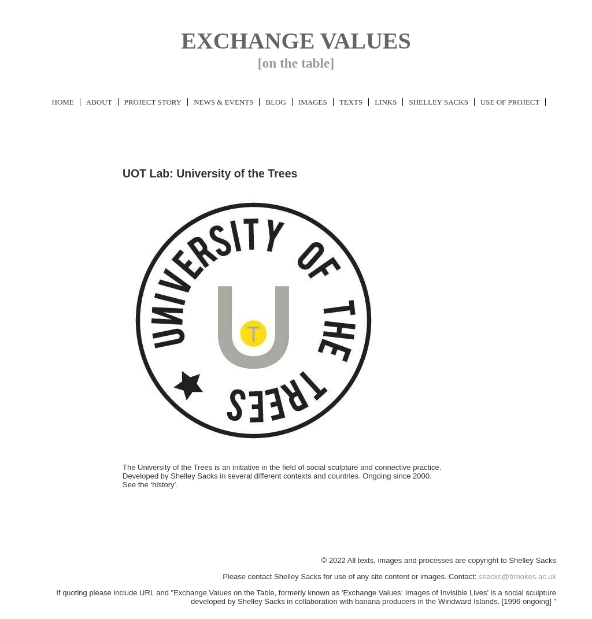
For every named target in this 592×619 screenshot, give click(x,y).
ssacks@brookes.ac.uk (517, 576)
